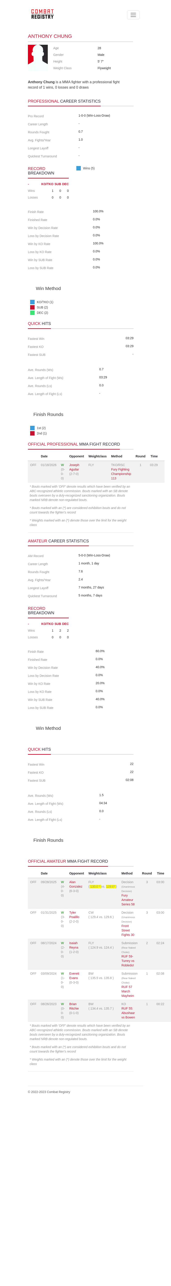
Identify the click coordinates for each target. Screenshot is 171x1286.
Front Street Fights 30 (127, 1111)
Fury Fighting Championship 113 (121, 566)
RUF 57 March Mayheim (127, 1172)
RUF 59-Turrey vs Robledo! (127, 1142)
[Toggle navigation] (133, 14)
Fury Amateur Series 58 (128, 1081)
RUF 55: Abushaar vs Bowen (128, 1194)
